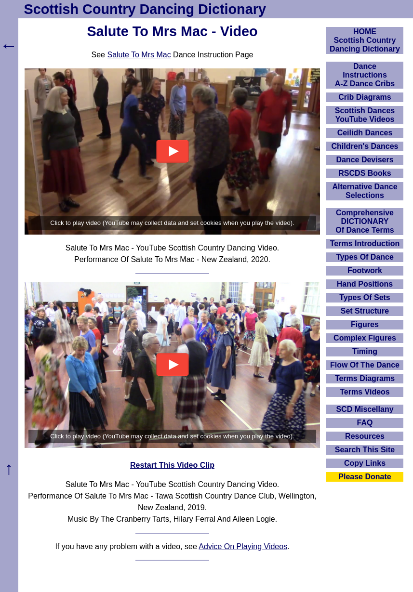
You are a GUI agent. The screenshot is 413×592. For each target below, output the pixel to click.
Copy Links (365, 463)
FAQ (365, 423)
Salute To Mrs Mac (139, 55)
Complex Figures (364, 338)
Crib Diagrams (364, 97)
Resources (365, 436)
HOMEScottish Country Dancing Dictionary (365, 40)
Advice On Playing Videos (243, 546)
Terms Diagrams (365, 378)
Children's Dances (365, 146)
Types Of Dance (365, 257)
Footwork (364, 270)
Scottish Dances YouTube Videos (365, 114)
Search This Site (365, 450)
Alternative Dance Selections (364, 191)
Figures (365, 324)
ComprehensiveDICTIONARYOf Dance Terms (364, 221)
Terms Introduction (365, 243)
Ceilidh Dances (365, 133)
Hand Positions (365, 284)
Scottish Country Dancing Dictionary (145, 9)
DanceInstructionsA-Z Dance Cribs (365, 75)
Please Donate (364, 477)
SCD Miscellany (364, 409)
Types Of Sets (364, 297)
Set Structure (365, 311)
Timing (364, 351)
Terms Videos (364, 392)
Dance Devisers (364, 160)
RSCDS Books (364, 173)
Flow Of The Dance (365, 365)
